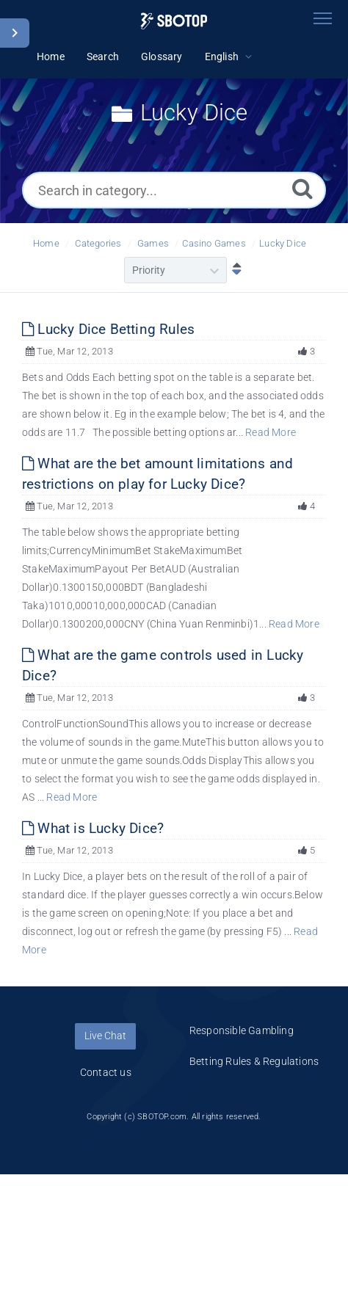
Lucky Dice (282, 243)
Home (46, 243)
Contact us (105, 1072)
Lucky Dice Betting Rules (108, 329)
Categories (98, 243)
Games (153, 243)
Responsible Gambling (241, 1030)
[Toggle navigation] (322, 18)
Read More (270, 432)
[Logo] (174, 21)
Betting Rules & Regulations (254, 1061)
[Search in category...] (174, 190)
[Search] (302, 188)
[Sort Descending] (233, 270)
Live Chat (105, 1035)
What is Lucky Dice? (93, 828)
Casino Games (213, 243)
